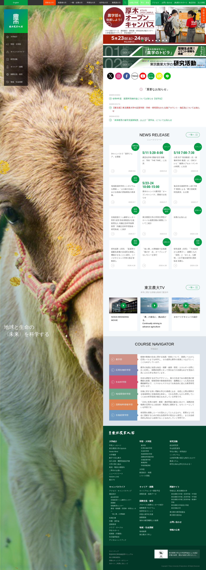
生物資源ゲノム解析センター (121, 500)
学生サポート (114, 530)
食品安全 (192, 3)
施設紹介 (112, 494)
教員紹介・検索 (145, 473)
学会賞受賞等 (175, 448)
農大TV (112, 480)
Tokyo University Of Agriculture (178, 566)
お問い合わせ (167, 3)
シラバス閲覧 (144, 476)
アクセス (155, 3)
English (16, 3)
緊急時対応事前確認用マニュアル (121, 554)
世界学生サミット (146, 511)
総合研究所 (174, 445)
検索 (125, 2)
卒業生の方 (91, 3)
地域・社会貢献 (17, 82)
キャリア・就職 (17, 67)
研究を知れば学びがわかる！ (181, 464)
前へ (108, 24)
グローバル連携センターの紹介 (151, 505)
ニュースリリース (116, 474)
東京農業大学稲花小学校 (180, 505)
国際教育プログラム (147, 508)
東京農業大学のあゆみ (117, 448)
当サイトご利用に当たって (118, 563)
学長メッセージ (115, 445)
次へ (200, 24)
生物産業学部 (146, 460)
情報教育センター (117, 506)
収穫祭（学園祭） (116, 534)
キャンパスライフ (17, 52)
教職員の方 (116, 3)
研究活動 (14, 59)
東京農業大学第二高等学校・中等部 (184, 497)
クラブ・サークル (116, 527)
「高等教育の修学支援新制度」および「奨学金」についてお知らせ (142, 120)
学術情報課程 (146, 465)
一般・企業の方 (77, 3)
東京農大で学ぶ (145, 535)
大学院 (142, 469)
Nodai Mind (113, 452)
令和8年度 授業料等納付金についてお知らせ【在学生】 (137, 98)
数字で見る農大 (115, 458)
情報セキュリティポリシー (118, 560)
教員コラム (174, 461)
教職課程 (144, 462)
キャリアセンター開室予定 (149, 491)
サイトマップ (114, 551)
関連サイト (175, 487)
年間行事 (112, 518)
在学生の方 (103, 3)
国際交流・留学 (17, 74)
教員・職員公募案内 (117, 467)
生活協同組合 (114, 537)
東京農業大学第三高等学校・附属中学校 (184, 501)
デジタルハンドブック (117, 540)
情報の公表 (175, 530)
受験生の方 (49, 3)
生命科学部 (145, 451)
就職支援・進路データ (148, 494)
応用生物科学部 (146, 448)
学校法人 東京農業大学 (178, 491)
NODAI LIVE (114, 477)
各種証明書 (133, 3)
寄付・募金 (145, 3)
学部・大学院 (16, 44)
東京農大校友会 (176, 515)
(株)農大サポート (180, 3)
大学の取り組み (115, 464)
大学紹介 (14, 37)
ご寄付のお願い (115, 470)
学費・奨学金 (114, 521)
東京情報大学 (176, 508)
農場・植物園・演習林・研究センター (123, 510)
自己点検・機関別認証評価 (119, 461)
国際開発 (142, 517)
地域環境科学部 (146, 454)
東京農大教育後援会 (177, 512)
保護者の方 (62, 3)
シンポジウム (175, 455)
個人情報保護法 (114, 557)
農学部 (143, 445)
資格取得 (112, 524)
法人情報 (201, 3)
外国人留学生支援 (146, 514)
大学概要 (112, 455)
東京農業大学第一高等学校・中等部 (184, 494)
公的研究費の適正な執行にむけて (182, 458)
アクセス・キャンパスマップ (120, 491)
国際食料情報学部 (147, 457)
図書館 (113, 503)
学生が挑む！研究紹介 (178, 452)
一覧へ (191, 135)
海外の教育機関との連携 (148, 520)
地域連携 (142, 531)
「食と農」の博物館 (118, 514)
